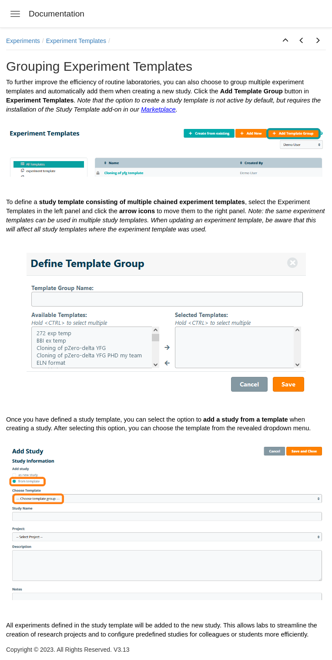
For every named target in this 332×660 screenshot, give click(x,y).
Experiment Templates (76, 40)
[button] (285, 41)
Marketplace (158, 109)
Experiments (23, 40)
